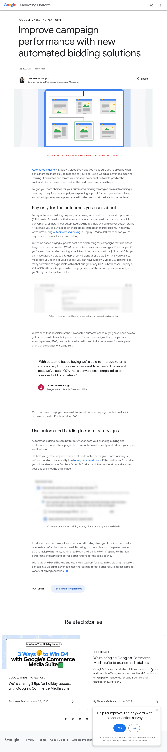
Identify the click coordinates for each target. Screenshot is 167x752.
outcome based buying (66, 232)
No (134, 730)
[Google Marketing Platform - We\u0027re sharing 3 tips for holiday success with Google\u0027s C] (41, 672)
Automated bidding (43, 169)
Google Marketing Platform (68, 588)
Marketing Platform (35, 5)
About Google (59, 739)
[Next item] (151, 669)
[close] (157, 712)
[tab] (65, 718)
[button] (142, 78)
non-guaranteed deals (87, 460)
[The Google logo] (12, 740)
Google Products (83, 739)
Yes (119, 730)
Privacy (29, 739)
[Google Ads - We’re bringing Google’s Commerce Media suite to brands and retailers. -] (126, 672)
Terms (42, 739)
